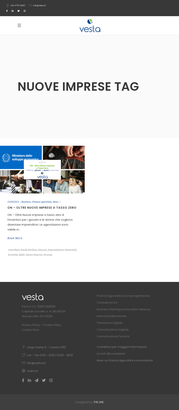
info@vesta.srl (39, 5)
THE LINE (99, 402)
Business (26, 202)
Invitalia (13, 254)
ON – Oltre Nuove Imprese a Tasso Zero (41, 208)
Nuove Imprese (34, 254)
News (55, 202)
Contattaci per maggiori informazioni (122, 347)
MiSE (22, 254)
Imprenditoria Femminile (62, 249)
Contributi (14, 249)
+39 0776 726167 (17, 5)
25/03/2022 (13, 202)
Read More (14, 238)
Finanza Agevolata (42, 202)
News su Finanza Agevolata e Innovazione (125, 360)
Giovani (42, 249)
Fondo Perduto (29, 249)
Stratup (47, 254)
